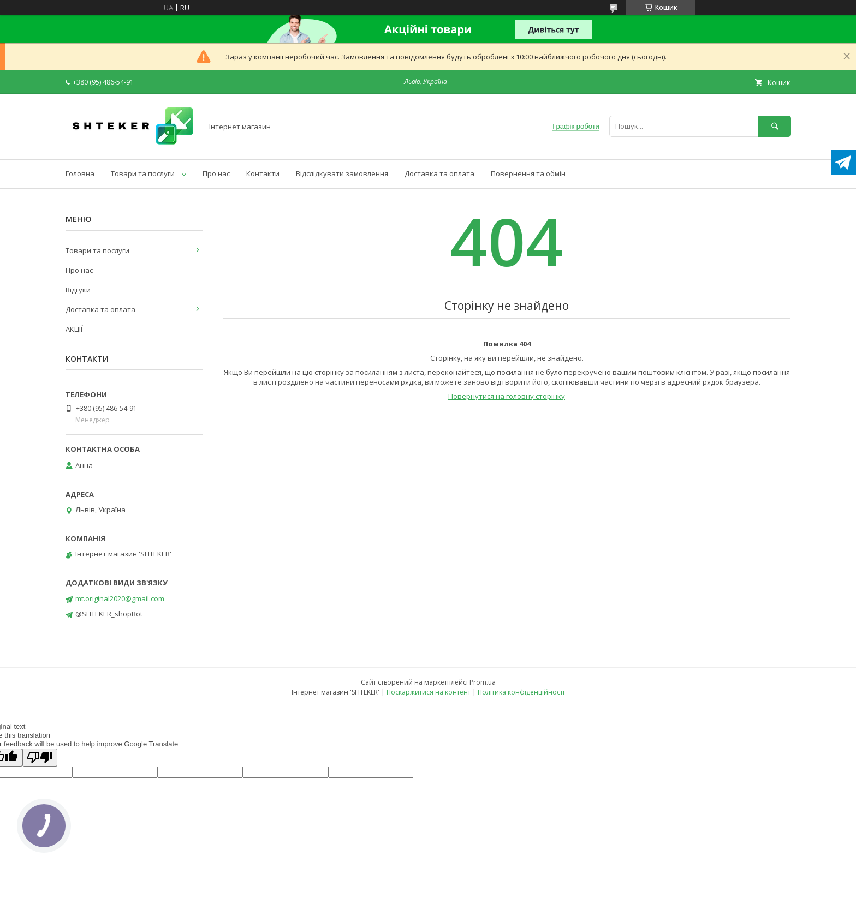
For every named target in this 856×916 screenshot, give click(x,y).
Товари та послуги (143, 173)
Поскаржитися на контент (429, 692)
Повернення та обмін (528, 173)
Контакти (263, 173)
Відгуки (78, 290)
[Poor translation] (39, 758)
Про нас (216, 173)
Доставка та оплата (439, 173)
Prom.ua (482, 682)
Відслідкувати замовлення (342, 173)
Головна (80, 173)
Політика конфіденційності (521, 692)
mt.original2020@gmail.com (119, 598)
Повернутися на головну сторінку (506, 396)
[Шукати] (774, 126)
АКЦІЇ (74, 329)
